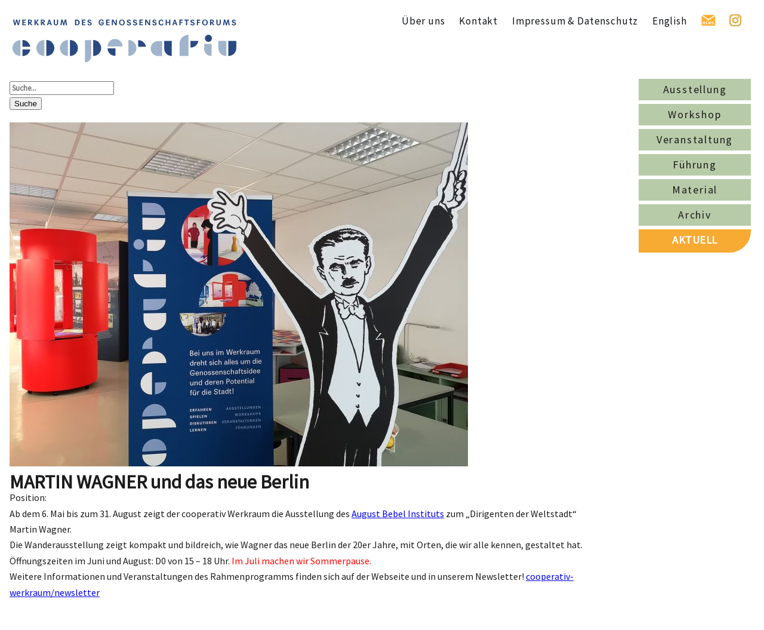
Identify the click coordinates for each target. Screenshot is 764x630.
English (669, 20)
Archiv (694, 215)
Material (694, 189)
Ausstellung (695, 89)
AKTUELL (694, 240)
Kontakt (478, 20)
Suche (25, 103)
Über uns (423, 20)
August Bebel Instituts (398, 514)
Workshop (694, 114)
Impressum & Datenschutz (575, 20)
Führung (695, 164)
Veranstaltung (695, 139)
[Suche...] (62, 88)
